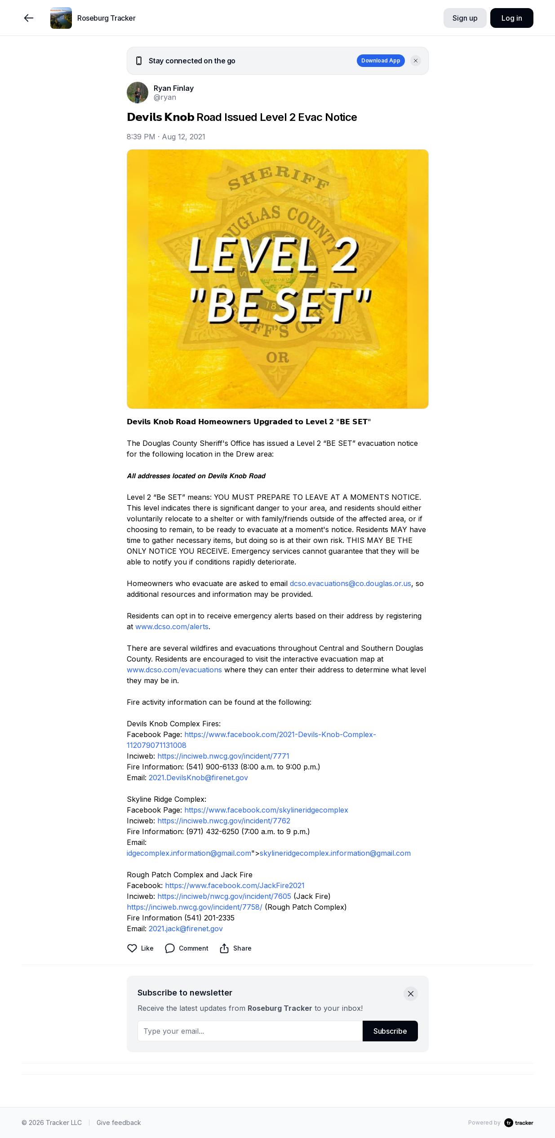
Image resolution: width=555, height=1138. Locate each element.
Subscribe (390, 1031)
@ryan (165, 97)
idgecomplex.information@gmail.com (189, 853)
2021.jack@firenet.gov (186, 928)
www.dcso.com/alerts (172, 626)
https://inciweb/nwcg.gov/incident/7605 (224, 896)
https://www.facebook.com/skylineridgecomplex (266, 809)
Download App (380, 60)
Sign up (465, 17)
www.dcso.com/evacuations (174, 669)
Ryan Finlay (174, 88)
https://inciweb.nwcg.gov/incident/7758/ (194, 906)
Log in (512, 17)
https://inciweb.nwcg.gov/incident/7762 (223, 820)
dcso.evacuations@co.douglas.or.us (350, 583)
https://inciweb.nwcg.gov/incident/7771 (223, 755)
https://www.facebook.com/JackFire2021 (235, 885)
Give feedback (119, 1122)
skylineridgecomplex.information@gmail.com (335, 853)
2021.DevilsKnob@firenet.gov (198, 777)
